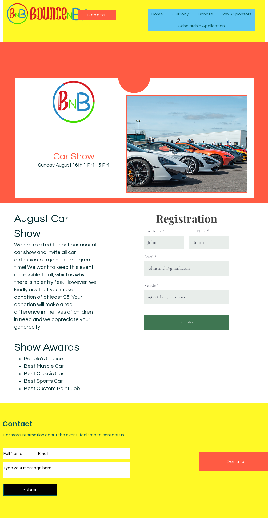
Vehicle (150, 286)
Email (149, 257)
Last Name (198, 231)
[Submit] (30, 490)
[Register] (186, 322)
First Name (153, 231)
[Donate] (97, 15)
